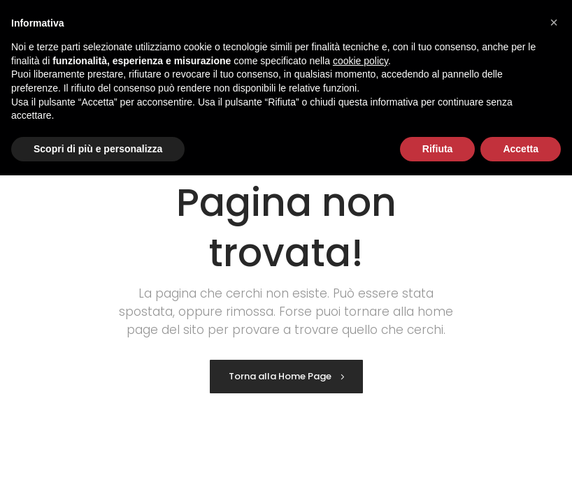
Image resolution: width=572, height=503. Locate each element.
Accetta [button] (520, 148)
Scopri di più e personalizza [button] (98, 148)
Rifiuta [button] (437, 148)
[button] (554, 22)
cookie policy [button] (360, 60)
